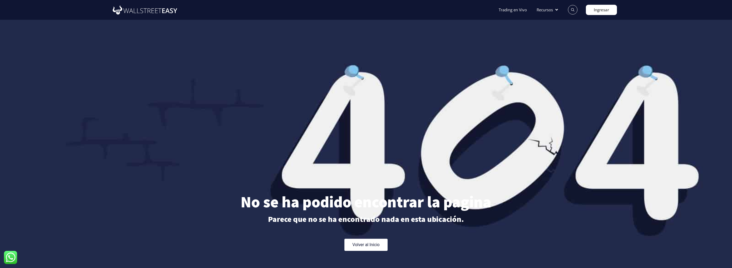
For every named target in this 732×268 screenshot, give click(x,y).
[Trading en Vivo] (513, 10)
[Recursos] (548, 10)
